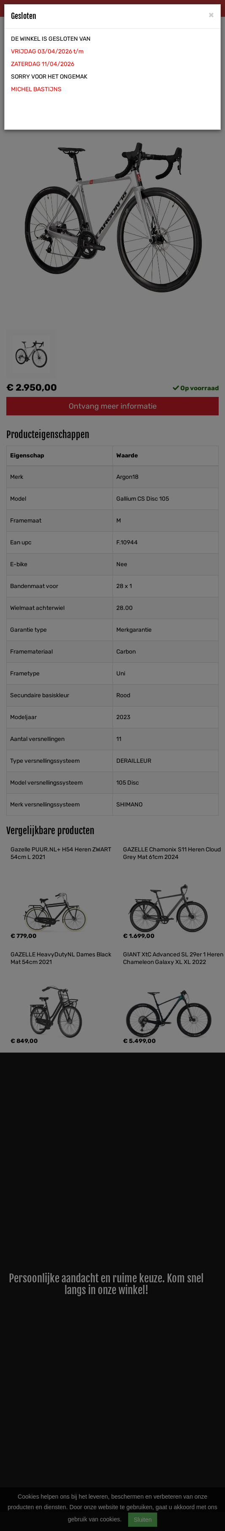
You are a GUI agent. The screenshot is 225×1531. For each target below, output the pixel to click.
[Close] (211, 14)
